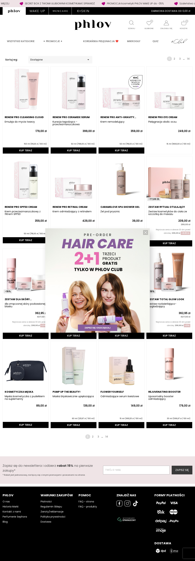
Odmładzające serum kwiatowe (119, 396)
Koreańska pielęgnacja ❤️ (100, 41)
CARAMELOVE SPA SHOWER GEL (120, 207)
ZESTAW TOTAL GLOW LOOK (166, 299)
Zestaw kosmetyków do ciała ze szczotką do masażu (167, 213)
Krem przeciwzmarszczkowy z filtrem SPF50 (23, 213)
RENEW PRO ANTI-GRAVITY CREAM (117, 117)
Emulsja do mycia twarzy (20, 122)
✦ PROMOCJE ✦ (53, 41)
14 (188, 59)
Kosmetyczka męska (19, 392)
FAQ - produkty (88, 506)
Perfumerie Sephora (15, 516)
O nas (6, 501)
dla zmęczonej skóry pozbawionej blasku (25, 305)
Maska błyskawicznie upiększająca (73, 396)
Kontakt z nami (12, 511)
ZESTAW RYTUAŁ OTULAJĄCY (166, 207)
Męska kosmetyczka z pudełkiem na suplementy (25, 397)
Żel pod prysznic (110, 211)
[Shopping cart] (183, 23)
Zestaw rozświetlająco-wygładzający (162, 305)
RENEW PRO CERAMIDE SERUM (71, 117)
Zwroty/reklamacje (52, 511)
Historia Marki (10, 506)
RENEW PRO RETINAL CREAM (70, 207)
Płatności (46, 501)
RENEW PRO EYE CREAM (162, 117)
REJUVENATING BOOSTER (164, 392)
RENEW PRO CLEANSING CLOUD (24, 117)
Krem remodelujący (112, 122)
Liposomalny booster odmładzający (161, 397)
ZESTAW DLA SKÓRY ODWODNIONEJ (17, 299)
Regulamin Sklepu (51, 506)
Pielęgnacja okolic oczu (162, 122)
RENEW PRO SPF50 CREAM (21, 207)
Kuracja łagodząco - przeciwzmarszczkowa (66, 123)
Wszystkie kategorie (20, 41)
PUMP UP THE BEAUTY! (66, 392)
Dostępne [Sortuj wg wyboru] (60, 60)
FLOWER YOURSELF (112, 392)
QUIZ (155, 41)
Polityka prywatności (53, 516)
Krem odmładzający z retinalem (72, 211)
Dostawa (46, 521)
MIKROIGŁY (133, 41)
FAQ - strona (86, 501)
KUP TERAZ (25, 150)
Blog (5, 521)
